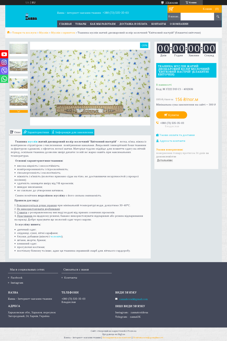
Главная (65, 24)
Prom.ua (131, 331)
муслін (32, 141)
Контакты (158, 24)
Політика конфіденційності (148, 337)
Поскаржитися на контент (116, 337)
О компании (179, 24)
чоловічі (56, 236)
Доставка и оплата (133, 24)
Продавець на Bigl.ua (113, 334)
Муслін (43, 32)
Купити (173, 115)
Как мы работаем (103, 24)
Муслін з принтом (63, 32)
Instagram (17, 282)
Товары (80, 24)
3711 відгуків (171, 2)
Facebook (16, 277)
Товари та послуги (24, 32)
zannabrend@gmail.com (133, 299)
